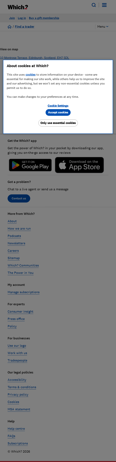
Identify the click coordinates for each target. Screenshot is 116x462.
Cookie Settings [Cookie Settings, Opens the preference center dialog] (58, 106)
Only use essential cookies (58, 123)
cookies (31, 74)
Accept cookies (58, 112)
